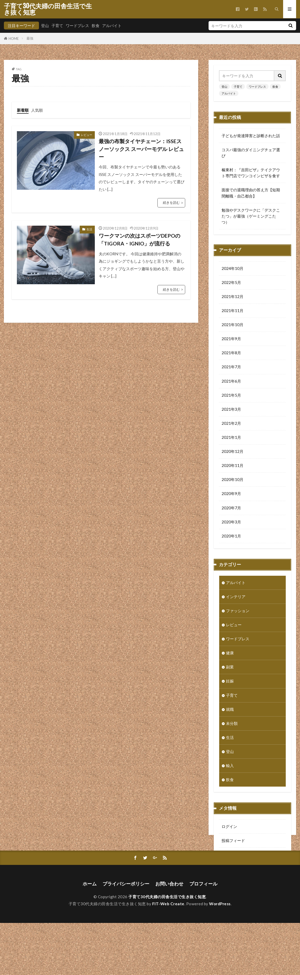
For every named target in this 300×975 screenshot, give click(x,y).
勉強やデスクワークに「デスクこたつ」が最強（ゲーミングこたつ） (251, 216)
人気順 (37, 110)
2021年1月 (231, 437)
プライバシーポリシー (126, 936)
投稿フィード (233, 841)
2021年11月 (232, 311)
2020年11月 (232, 466)
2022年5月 (231, 283)
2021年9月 (231, 339)
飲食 (95, 25)
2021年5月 (231, 395)
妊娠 (230, 681)
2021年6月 (231, 381)
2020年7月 (231, 508)
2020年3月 (231, 522)
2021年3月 (231, 409)
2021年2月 (231, 423)
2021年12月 (232, 297)
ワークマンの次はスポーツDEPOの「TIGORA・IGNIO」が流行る (139, 239)
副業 (230, 667)
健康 (230, 653)
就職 (230, 709)
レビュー (86, 134)
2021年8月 (231, 353)
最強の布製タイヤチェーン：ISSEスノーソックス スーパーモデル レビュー (141, 149)
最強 (29, 38)
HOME (14, 38)
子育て (57, 25)
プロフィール (203, 936)
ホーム (90, 936)
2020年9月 (231, 494)
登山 (45, 25)
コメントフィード (237, 855)
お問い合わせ (169, 936)
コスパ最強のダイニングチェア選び (251, 152)
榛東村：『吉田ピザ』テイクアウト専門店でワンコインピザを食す (251, 172)
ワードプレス (77, 25)
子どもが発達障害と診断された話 (251, 135)
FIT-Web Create (168, 955)
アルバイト (112, 25)
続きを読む (171, 202)
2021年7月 (231, 367)
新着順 (23, 110)
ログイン (229, 827)
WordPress (220, 955)
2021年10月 (232, 325)
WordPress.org (235, 869)
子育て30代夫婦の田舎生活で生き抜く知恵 (48, 9)
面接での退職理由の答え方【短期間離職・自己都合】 (251, 192)
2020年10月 (232, 480)
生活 (89, 229)
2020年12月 (232, 451)
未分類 (232, 723)
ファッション (237, 611)
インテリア (235, 597)
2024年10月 (232, 269)
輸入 (230, 766)
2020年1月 (231, 536)
